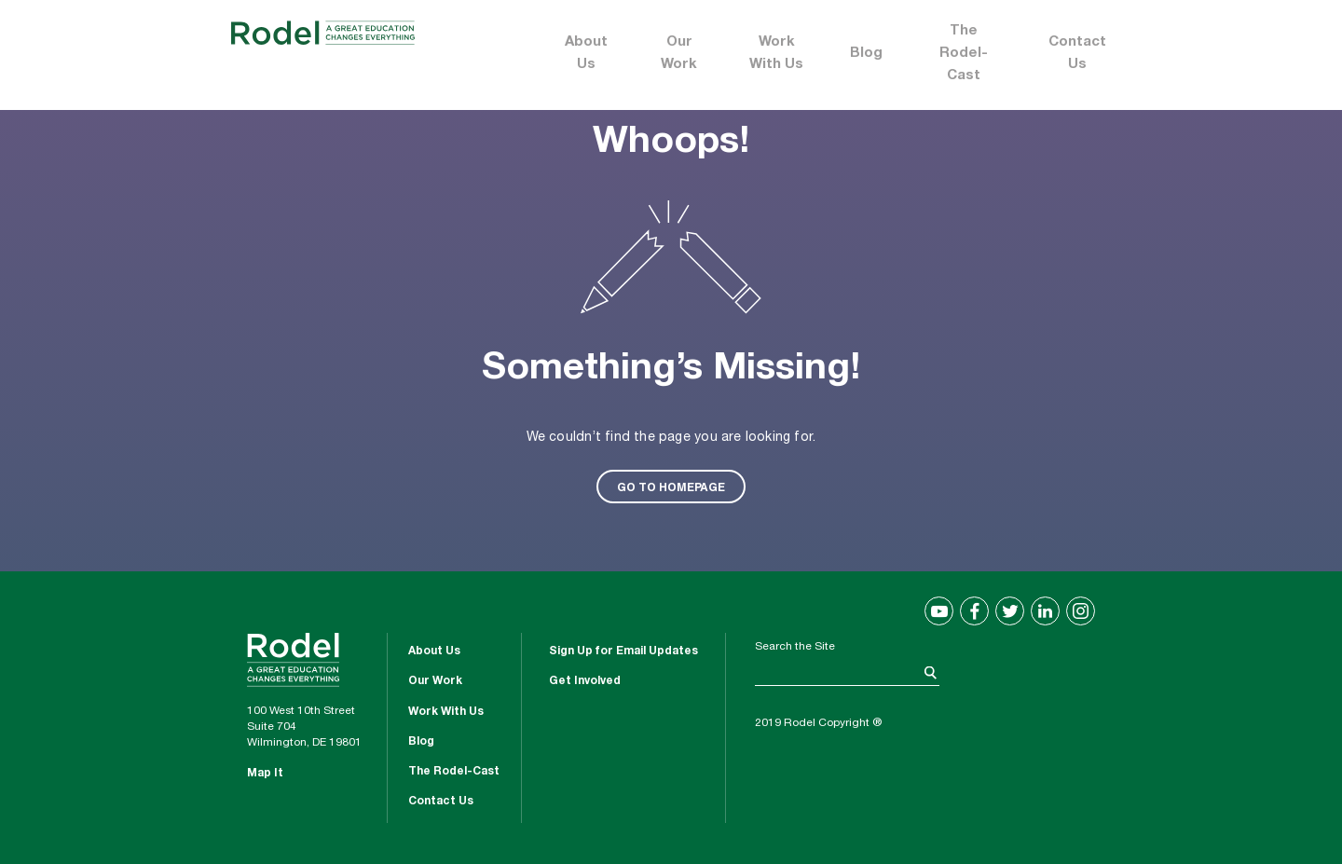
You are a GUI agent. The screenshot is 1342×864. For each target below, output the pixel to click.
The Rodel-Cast (963, 53)
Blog (866, 54)
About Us (586, 53)
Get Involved (585, 681)
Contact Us (1077, 53)
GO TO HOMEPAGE (671, 486)
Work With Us (776, 53)
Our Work (679, 53)
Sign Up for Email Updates (623, 651)
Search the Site (795, 646)
